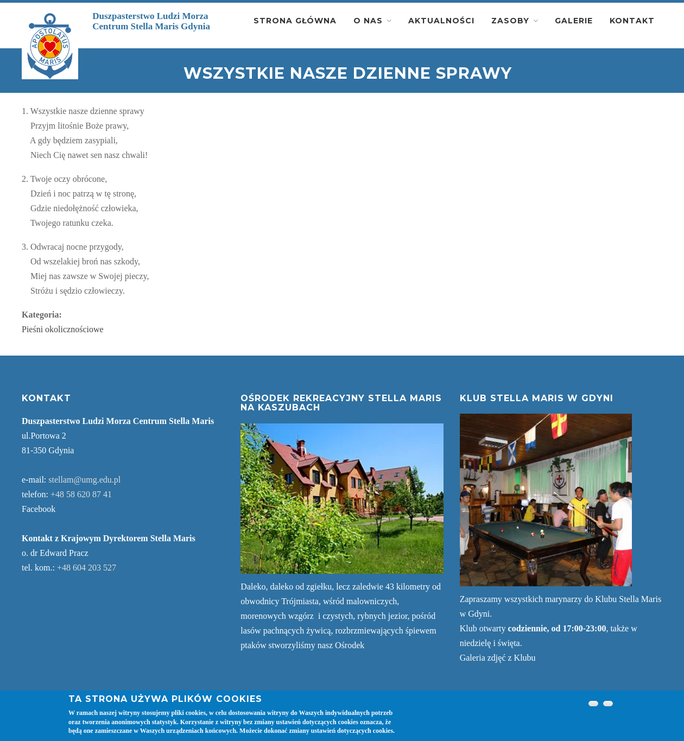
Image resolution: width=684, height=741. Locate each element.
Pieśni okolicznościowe (63, 329)
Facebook (38, 509)
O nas (368, 21)
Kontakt (632, 21)
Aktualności (441, 21)
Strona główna (295, 21)
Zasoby (510, 21)
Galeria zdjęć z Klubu (498, 657)
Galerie (574, 21)
